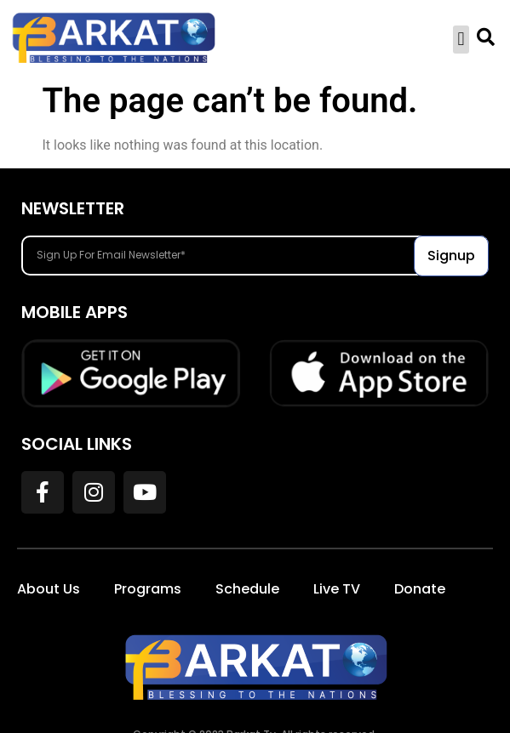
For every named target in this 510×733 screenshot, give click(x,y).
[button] (461, 40)
